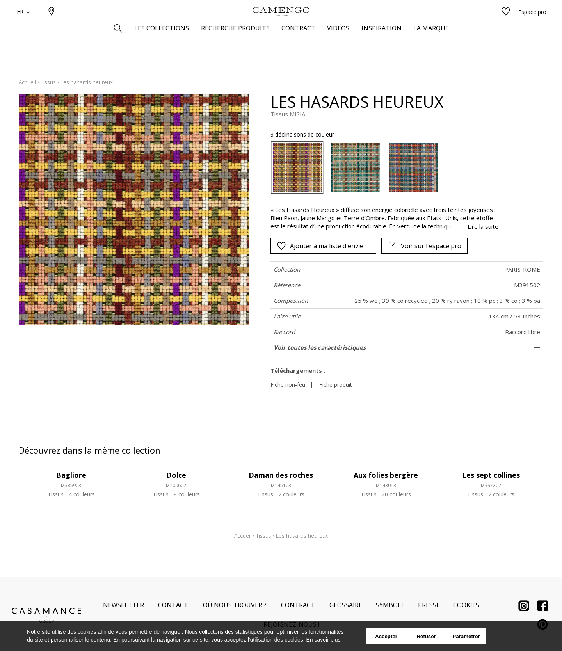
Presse (429, 605)
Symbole (390, 605)
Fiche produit (335, 384)
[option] (297, 167)
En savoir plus (323, 640)
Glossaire (345, 605)
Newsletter (123, 605)
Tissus (48, 82)
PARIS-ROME (522, 269)
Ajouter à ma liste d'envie (320, 246)
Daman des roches (281, 475)
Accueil (27, 82)
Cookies (466, 605)
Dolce (176, 475)
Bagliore (71, 475)
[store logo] (281, 24)
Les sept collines (491, 475)
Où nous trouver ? (235, 605)
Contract (298, 605)
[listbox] (379, 167)
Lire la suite (483, 226)
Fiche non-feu (287, 384)
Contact (173, 605)
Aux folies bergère (386, 475)
